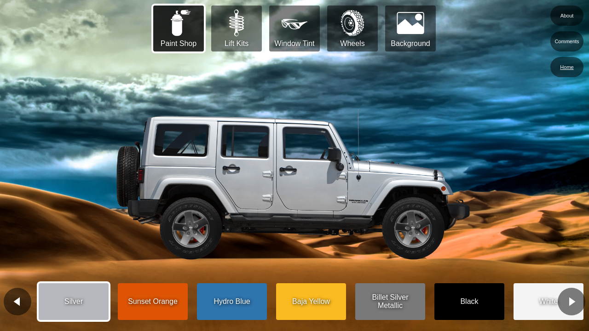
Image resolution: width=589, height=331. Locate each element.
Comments (566, 41)
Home (566, 67)
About (567, 15)
